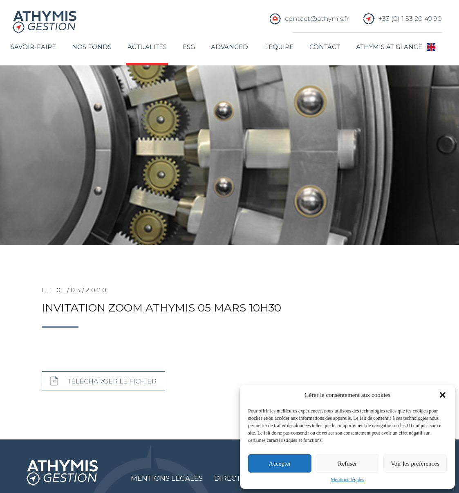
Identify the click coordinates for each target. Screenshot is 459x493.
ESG (189, 47)
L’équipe (278, 47)
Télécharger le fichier (112, 381)
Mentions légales (347, 479)
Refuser (347, 463)
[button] (443, 395)
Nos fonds (92, 47)
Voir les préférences (415, 463)
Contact (324, 47)
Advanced (229, 47)
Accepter (280, 463)
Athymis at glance (389, 47)
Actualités (147, 47)
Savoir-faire (33, 47)
